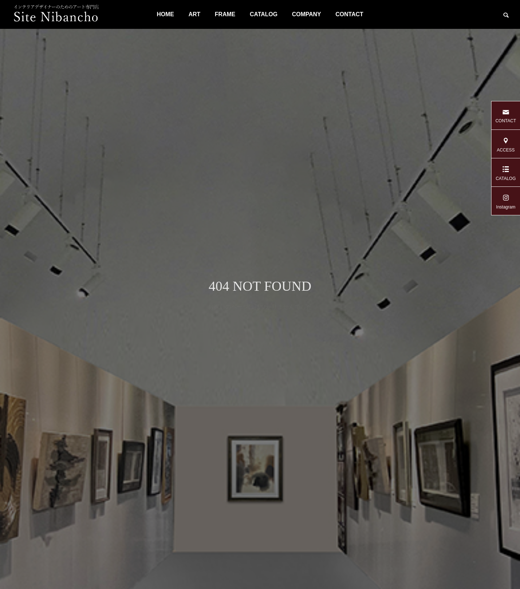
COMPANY (306, 14)
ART (194, 14)
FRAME (225, 14)
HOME (165, 14)
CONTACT (349, 14)
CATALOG (264, 14)
